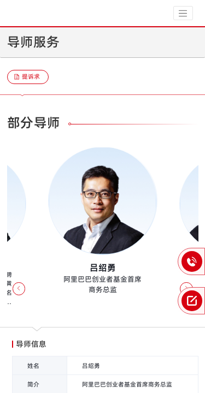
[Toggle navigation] (183, 13)
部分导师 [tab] (34, 122)
